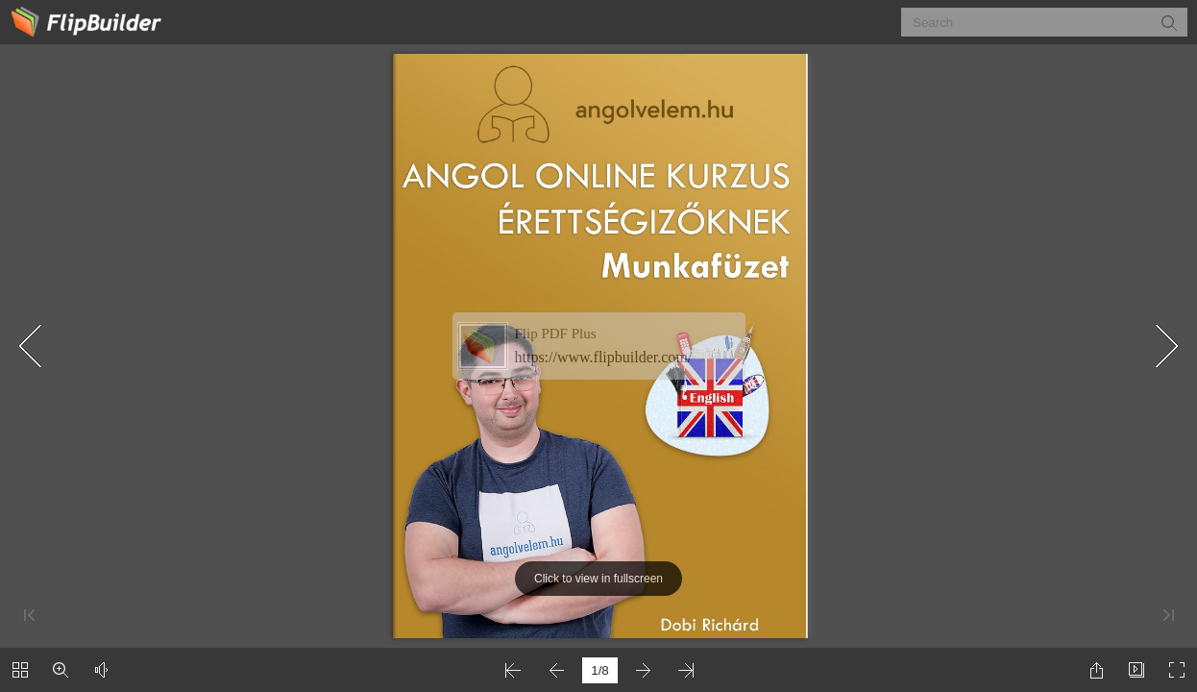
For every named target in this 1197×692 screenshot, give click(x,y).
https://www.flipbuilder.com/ (604, 357)
